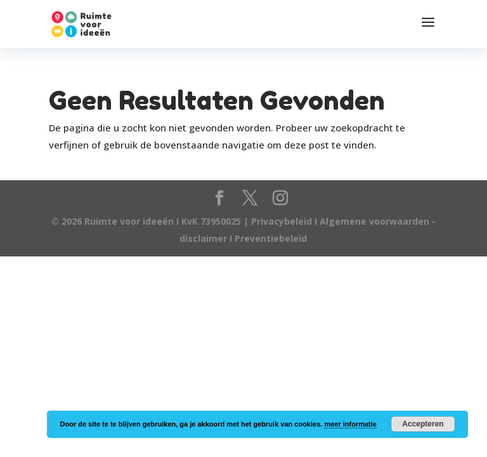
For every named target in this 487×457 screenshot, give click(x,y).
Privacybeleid (283, 221)
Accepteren (422, 424)
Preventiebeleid (271, 238)
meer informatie (350, 424)
